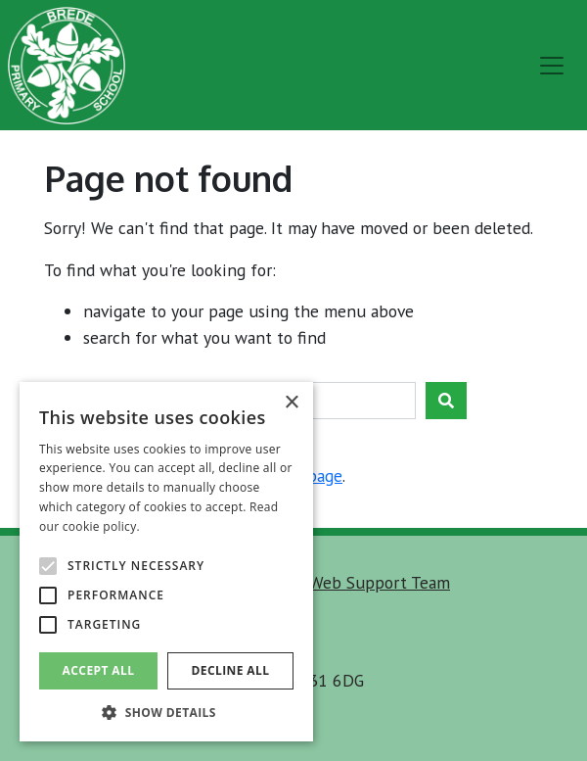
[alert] (166, 561)
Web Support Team (379, 582)
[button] (166, 712)
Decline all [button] (231, 670)
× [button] (291, 403)
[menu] (551, 65)
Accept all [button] (99, 670)
